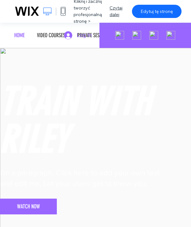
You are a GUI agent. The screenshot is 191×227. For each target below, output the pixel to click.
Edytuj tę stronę (156, 11)
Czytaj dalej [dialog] (116, 11)
